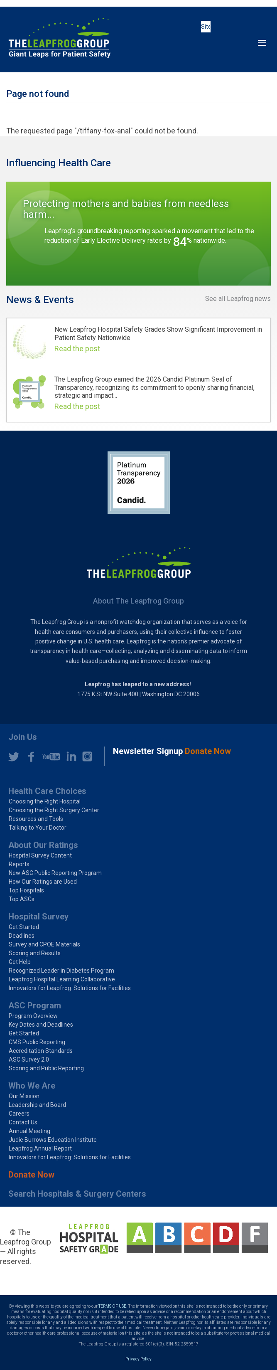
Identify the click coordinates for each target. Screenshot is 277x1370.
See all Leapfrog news (238, 299)
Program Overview (33, 1016)
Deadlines (21, 935)
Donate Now (31, 1175)
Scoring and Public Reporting (46, 1068)
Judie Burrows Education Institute (53, 1139)
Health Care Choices (47, 791)
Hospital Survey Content (40, 855)
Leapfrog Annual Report (40, 1148)
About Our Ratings (43, 845)
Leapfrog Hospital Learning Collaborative (62, 979)
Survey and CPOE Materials (44, 944)
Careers (19, 1113)
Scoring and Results (35, 953)
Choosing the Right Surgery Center (54, 810)
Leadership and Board (37, 1104)
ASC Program (34, 1005)
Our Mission (24, 1096)
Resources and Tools (36, 819)
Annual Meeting (29, 1131)
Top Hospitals (26, 890)
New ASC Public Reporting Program (55, 873)
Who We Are (31, 1086)
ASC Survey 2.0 (29, 1059)
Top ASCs (21, 899)
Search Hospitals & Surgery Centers (77, 1194)
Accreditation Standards (41, 1050)
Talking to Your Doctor (37, 827)
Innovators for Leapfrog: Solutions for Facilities (70, 988)
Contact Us (23, 1122)
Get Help (20, 962)
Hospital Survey (38, 917)
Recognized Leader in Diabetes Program (61, 970)
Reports (19, 864)
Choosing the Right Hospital (45, 801)
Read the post (77, 348)
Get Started (24, 927)
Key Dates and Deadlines (41, 1024)
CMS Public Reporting (37, 1042)
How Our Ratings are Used (43, 881)
